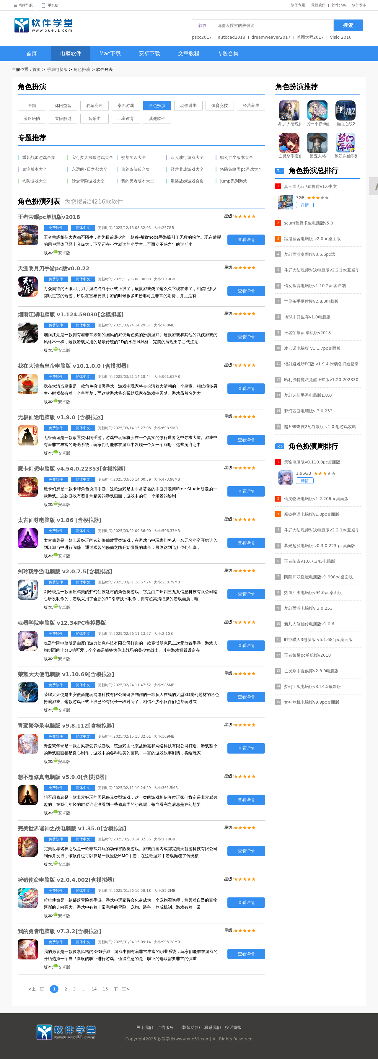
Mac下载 (109, 53)
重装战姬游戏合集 (38, 157)
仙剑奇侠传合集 (135, 169)
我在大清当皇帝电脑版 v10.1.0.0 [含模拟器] (73, 366)
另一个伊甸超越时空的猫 (317, 123)
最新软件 (318, 5)
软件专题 (298, 5)
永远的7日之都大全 (89, 169)
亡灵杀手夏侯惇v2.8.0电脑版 (311, 301)
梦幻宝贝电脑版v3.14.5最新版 (312, 686)
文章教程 (188, 53)
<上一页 (36, 989)
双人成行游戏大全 (187, 157)
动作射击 (188, 105)
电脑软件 (71, 53)
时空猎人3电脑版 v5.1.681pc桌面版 (318, 639)
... (83, 989)
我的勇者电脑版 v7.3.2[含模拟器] (60, 931)
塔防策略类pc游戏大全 (241, 169)
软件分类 (339, 5)
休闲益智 (63, 105)
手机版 (53, 5)
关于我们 (144, 1027)
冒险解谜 (63, 118)
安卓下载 (149, 53)
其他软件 (157, 118)
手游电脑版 (57, 69)
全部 (32, 105)
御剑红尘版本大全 (236, 157)
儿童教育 (126, 118)
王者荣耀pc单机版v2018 (49, 217)
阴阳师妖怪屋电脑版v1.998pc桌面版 (318, 577)
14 (94, 989)
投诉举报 (233, 1027)
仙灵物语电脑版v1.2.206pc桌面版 (316, 498)
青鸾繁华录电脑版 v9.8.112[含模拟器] (66, 726)
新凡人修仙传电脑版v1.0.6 (309, 624)
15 (105, 989)
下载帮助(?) (189, 1027)
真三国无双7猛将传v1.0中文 (310, 186)
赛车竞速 (94, 105)
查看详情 (246, 239)
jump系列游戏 (233, 181)
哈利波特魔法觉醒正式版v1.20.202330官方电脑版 (321, 379)
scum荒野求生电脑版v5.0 (308, 223)
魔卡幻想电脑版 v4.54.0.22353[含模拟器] (72, 469)
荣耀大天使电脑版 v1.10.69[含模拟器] (66, 674)
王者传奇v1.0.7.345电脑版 (309, 561)
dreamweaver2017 (271, 37)
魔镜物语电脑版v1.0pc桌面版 (311, 514)
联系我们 (212, 1027)
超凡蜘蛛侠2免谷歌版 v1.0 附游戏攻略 (320, 426)
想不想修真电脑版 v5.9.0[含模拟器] (62, 777)
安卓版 (61, 252)
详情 (305, 205)
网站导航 (26, 5)
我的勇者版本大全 (137, 181)
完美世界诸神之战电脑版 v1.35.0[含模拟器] (72, 828)
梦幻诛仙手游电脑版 (345, 156)
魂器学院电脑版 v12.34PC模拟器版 (62, 623)
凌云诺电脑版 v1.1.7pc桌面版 (312, 348)
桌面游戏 (126, 105)
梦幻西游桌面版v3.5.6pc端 (309, 254)
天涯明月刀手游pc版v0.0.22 (53, 268)
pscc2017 (202, 37)
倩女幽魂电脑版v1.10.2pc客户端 (315, 285)
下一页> (122, 989)
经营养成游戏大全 (187, 169)
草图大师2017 (310, 37)
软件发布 (359, 5)
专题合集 (228, 53)
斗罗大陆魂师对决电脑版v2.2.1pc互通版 (321, 270)
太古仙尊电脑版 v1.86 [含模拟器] (59, 520)
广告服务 (165, 1027)
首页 (31, 53)
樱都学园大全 (133, 157)
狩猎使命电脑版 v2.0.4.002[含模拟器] (66, 880)
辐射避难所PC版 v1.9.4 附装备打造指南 (321, 364)
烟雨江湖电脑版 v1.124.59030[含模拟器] (71, 314)
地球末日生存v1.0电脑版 (307, 317)
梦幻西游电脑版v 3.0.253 (308, 411)
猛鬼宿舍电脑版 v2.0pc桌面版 (312, 238)
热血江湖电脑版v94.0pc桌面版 (313, 592)
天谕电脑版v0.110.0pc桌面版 (312, 462)
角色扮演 (82, 69)
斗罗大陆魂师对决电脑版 (289, 123)
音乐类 (94, 118)
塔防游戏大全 (34, 181)
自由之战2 (345, 123)
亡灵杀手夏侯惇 (289, 156)
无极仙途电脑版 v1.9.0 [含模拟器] (60, 417)
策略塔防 (32, 118)
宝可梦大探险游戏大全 (92, 157)
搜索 (348, 25)
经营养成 (251, 105)
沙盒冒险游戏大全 (88, 181)
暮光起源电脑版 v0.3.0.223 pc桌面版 (319, 545)
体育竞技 (219, 105)
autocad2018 (231, 37)
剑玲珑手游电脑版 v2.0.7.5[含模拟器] (65, 571)
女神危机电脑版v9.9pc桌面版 (311, 702)
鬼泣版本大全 (34, 169)
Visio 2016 (340, 37)
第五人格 (317, 156)
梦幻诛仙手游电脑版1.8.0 (308, 395)
